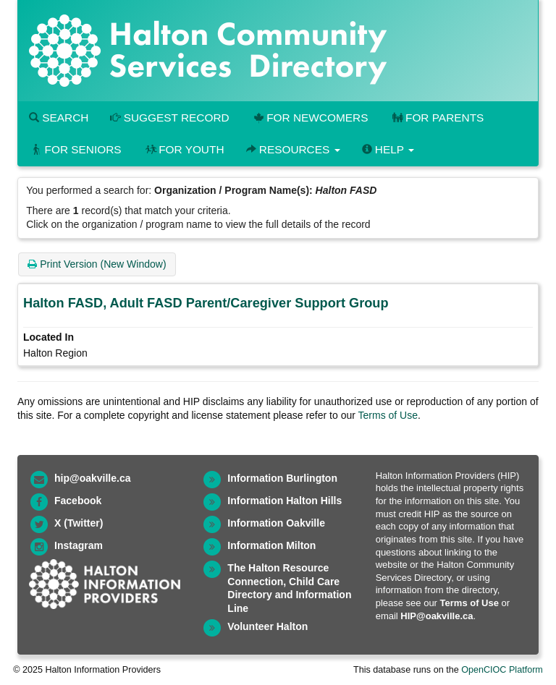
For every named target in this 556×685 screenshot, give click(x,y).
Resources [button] (293, 149)
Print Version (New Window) (97, 264)
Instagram (78, 545)
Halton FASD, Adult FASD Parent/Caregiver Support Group (206, 303)
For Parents (436, 117)
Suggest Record (169, 117)
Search (58, 117)
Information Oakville (276, 523)
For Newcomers (309, 117)
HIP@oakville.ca (436, 615)
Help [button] (388, 149)
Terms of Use (388, 415)
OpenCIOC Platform (502, 670)
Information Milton (271, 545)
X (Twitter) (78, 523)
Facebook (77, 500)
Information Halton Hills (284, 500)
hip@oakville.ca (92, 478)
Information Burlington (282, 478)
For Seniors (75, 149)
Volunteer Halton (267, 626)
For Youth (183, 149)
